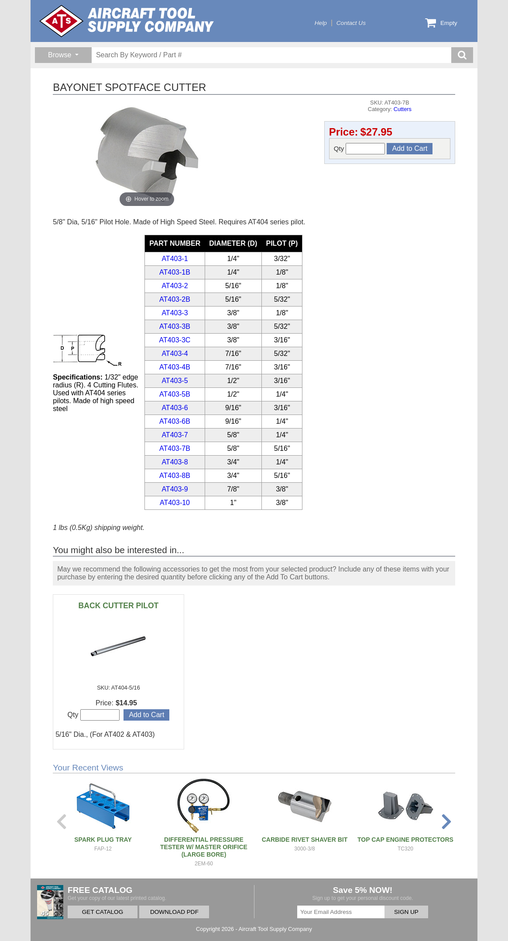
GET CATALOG (102, 912)
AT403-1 (174, 258)
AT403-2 (174, 285)
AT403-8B (174, 475)
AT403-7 (174, 435)
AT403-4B (174, 367)
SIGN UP (406, 912)
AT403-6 (174, 407)
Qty (359, 148)
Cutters (403, 109)
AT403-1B (174, 272)
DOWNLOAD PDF (174, 912)
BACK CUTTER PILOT (119, 605)
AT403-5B (174, 394)
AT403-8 (174, 462)
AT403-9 (174, 489)
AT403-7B (174, 448)
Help (321, 23)
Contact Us (351, 23)
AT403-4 (174, 353)
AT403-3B (174, 326)
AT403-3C (175, 340)
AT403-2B (174, 299)
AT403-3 (174, 313)
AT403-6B (174, 421)
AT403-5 (174, 380)
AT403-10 (175, 502)
